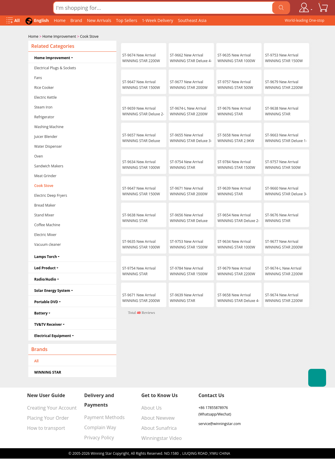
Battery (41, 312)
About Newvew (158, 417)
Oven (38, 155)
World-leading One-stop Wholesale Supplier (304, 22)
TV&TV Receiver (48, 323)
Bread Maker (45, 204)
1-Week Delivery (157, 20)
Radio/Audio (45, 278)
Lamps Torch (45, 256)
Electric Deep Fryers (50, 194)
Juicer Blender (45, 136)
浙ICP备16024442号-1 (249, 452)
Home (60, 20)
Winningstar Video (161, 437)
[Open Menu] (13, 20)
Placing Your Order (48, 417)
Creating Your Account (51, 407)
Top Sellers (126, 20)
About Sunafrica (159, 427)
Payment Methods (104, 416)
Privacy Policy (99, 437)
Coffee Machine (47, 224)
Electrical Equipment (52, 335)
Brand (76, 20)
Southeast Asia (192, 20)
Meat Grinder (45, 175)
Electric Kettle (45, 96)
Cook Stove (89, 36)
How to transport (46, 427)
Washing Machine (49, 126)
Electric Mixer (45, 234)
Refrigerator (44, 116)
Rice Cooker (44, 86)
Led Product (45, 267)
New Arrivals (99, 20)
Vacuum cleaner (47, 243)
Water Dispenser (48, 145)
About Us (151, 407)
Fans (38, 77)
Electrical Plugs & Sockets (55, 67)
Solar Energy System (52, 289)
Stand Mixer (44, 214)
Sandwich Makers (48, 165)
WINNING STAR (47, 371)
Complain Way (100, 427)
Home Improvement (59, 36)
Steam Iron (43, 106)
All (36, 360)
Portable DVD (46, 301)
